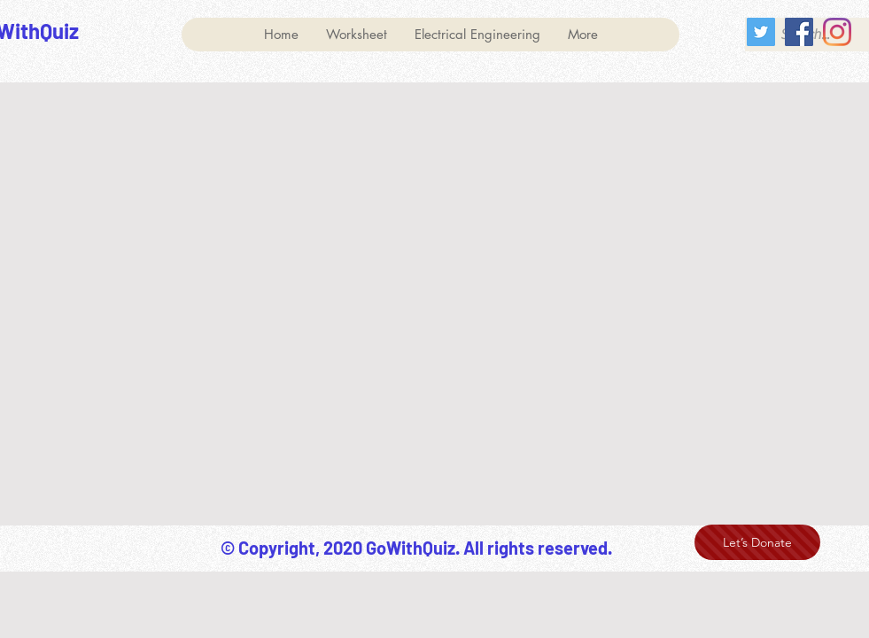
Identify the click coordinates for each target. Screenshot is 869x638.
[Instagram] (837, 32)
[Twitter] (761, 32)
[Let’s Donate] (757, 542)
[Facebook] (799, 32)
